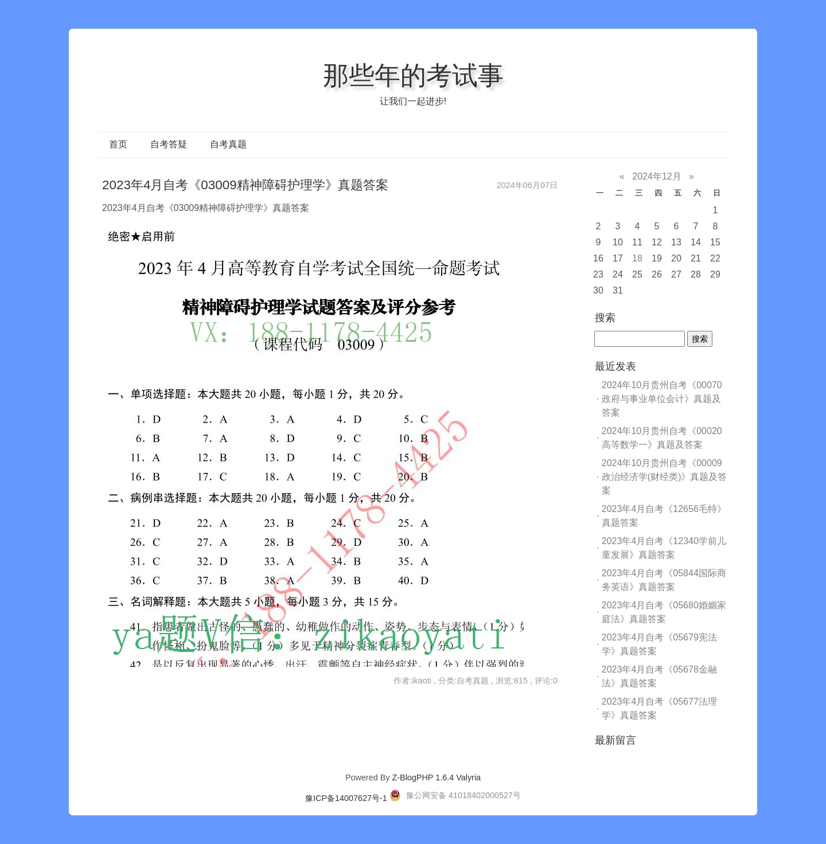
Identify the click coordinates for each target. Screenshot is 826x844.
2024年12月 (656, 176)
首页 (118, 144)
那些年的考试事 (413, 75)
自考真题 (228, 144)
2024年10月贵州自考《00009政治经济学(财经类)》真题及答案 (664, 476)
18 (637, 258)
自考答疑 (168, 144)
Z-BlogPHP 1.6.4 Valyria (436, 777)
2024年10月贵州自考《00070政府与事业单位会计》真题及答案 (662, 398)
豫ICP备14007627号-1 (346, 798)
